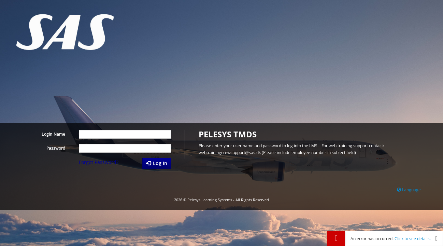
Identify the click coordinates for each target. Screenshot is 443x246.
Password (55, 148)
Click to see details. (413, 238)
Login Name (53, 134)
